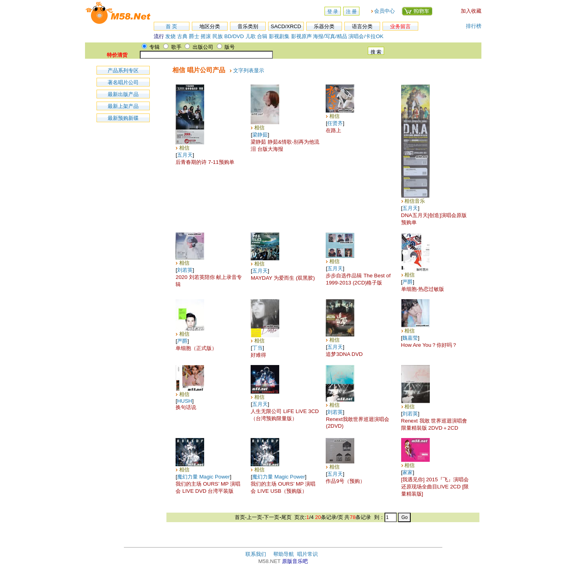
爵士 (194, 36)
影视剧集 (279, 36)
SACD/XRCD (286, 26)
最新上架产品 (123, 106)
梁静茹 (260, 135)
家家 (407, 472)
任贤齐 (335, 123)
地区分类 (209, 26)
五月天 (185, 155)
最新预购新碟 (123, 118)
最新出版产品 (123, 94)
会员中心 (384, 11)
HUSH (184, 401)
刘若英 (185, 270)
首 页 (172, 26)
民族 (217, 36)
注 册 (351, 11)
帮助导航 (283, 554)
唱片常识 (307, 554)
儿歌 (250, 36)
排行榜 (473, 26)
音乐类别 (248, 26)
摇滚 (206, 36)
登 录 (332, 11)
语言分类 (362, 26)
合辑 (262, 36)
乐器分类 (324, 26)
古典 (182, 36)
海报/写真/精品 (330, 36)
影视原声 (301, 36)
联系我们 (255, 554)
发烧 (170, 36)
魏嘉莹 (410, 338)
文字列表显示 (248, 70)
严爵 (407, 282)
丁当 (257, 348)
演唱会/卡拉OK (365, 36)
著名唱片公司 (123, 82)
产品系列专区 (123, 70)
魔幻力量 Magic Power (203, 477)
